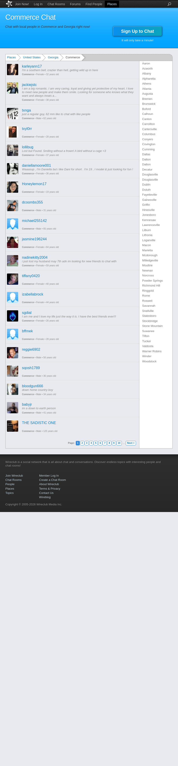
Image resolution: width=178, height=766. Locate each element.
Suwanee (148, 331)
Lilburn (146, 230)
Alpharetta (149, 78)
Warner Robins (152, 351)
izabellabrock (32, 294)
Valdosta (148, 346)
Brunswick (149, 103)
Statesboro (149, 315)
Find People (93, 4)
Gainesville (149, 199)
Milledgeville (150, 260)
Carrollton (148, 124)
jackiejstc (29, 85)
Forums (75, 4)
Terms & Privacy (49, 488)
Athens (146, 83)
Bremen (147, 99)
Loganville (149, 240)
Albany (146, 73)
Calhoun (147, 114)
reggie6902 (31, 349)
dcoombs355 (32, 202)
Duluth (146, 189)
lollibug (27, 147)
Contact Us (46, 493)
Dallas (146, 154)
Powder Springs (152, 280)
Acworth (147, 68)
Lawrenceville (151, 225)
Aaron (146, 63)
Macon (146, 245)
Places (112, 4)
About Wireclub (49, 484)
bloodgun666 (32, 386)
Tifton (145, 336)
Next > (130, 443)
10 (119, 443)
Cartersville (149, 129)
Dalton (146, 159)
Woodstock (149, 361)
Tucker (146, 341)
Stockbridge (150, 321)
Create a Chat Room (52, 479)
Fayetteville (149, 194)
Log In (38, 4)
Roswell (147, 300)
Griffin (146, 204)
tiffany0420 (31, 276)
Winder (146, 356)
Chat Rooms (56, 4)
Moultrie (147, 265)
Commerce (28, 74)
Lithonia (147, 235)
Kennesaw (149, 220)
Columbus (149, 134)
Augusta (147, 93)
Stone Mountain (152, 326)
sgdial (26, 313)
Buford (146, 109)
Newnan (147, 270)
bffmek (27, 331)
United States (32, 57)
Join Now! (22, 4)
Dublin (146, 184)
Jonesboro (149, 215)
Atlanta (146, 88)
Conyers (147, 139)
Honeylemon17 (34, 184)
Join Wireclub (14, 475)
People (9, 484)
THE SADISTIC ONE (39, 423)
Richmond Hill (151, 285)
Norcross (148, 275)
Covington (149, 144)
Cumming (148, 149)
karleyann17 (32, 66)
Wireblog (45, 497)
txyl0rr (27, 129)
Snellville (148, 311)
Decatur (147, 169)
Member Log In (49, 475)
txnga (26, 110)
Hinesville (148, 210)
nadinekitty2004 (35, 257)
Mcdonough (150, 255)
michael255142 (34, 221)
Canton (147, 119)
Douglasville (150, 174)
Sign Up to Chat (137, 31)
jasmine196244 (34, 239)
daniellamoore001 (36, 165)
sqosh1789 (31, 368)
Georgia (53, 57)
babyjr (27, 404)
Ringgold (148, 290)
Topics (9, 493)
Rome (146, 295)
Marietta (147, 250)
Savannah (149, 305)
